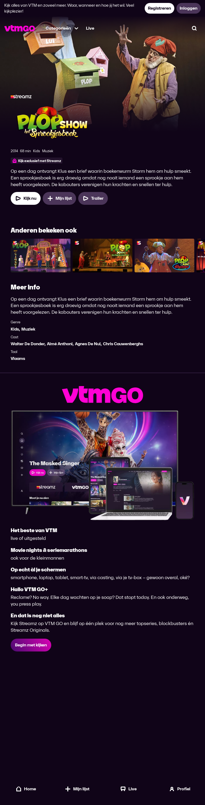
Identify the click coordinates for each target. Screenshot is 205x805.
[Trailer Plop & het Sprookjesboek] (93, 198)
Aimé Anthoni (60, 343)
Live (90, 28)
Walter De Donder (28, 343)
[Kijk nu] (26, 198)
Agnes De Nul (88, 343)
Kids (15, 329)
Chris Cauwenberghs (123, 343)
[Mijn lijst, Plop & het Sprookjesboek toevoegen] (59, 198)
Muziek (28, 329)
